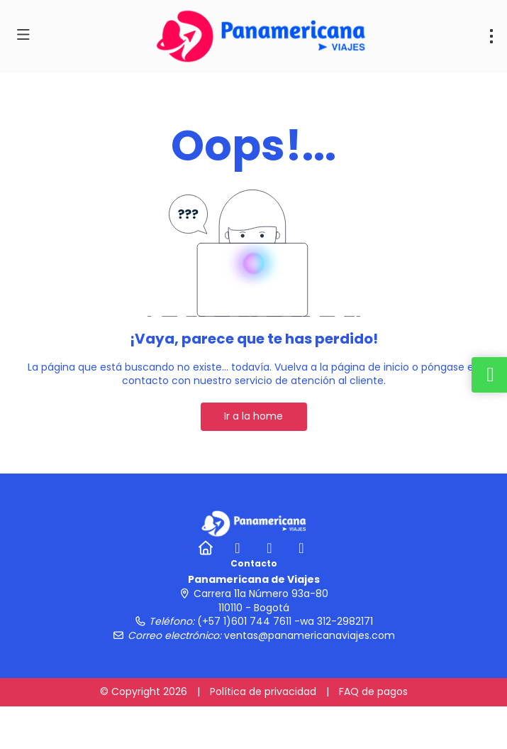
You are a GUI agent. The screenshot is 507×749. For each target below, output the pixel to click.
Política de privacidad (263, 691)
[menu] (491, 36)
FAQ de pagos (373, 691)
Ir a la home (253, 416)
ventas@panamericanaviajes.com (309, 635)
